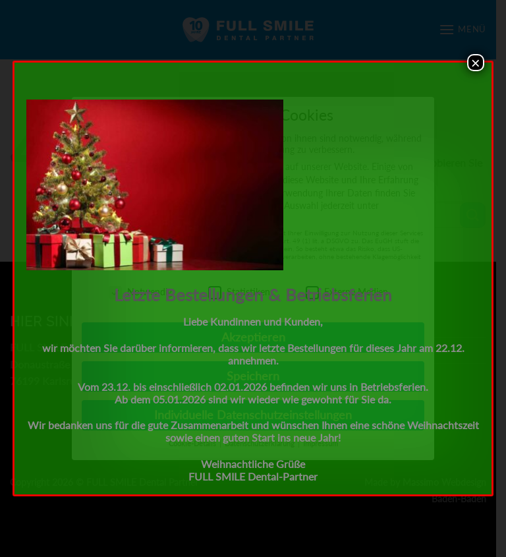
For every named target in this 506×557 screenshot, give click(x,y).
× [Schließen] (475, 62)
